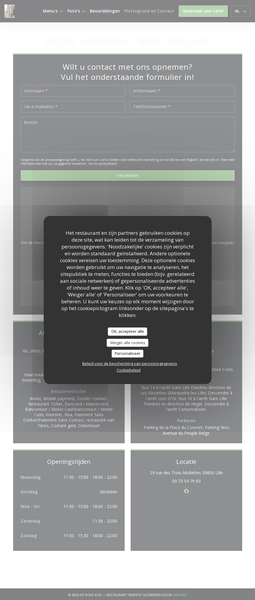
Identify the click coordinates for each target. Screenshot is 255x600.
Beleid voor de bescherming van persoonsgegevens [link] (129, 363)
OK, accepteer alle (127, 331)
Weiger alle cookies (127, 342)
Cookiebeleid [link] (128, 370)
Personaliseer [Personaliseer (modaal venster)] (127, 353)
